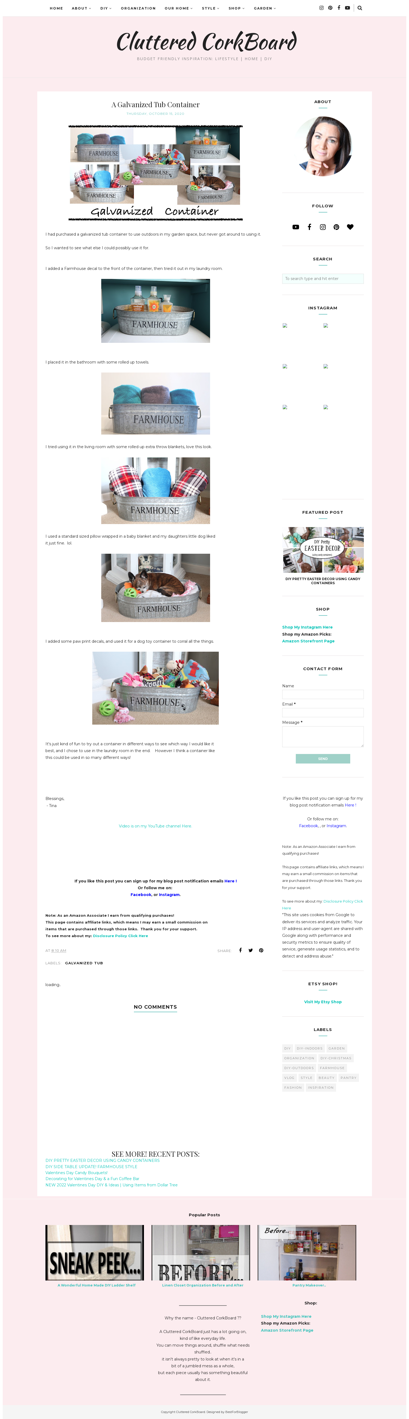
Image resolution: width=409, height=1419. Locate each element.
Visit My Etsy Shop (323, 1001)
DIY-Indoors (310, 1048)
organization (299, 1058)
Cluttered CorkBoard (204, 41)
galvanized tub (84, 963)
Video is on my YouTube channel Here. (155, 826)
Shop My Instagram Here (307, 627)
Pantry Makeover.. (309, 1285)
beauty (327, 1078)
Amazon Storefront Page (308, 641)
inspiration (321, 1087)
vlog (289, 1078)
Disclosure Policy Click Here (120, 936)
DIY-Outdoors (299, 1068)
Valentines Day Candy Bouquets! (76, 1172)
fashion (293, 1087)
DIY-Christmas (336, 1058)
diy (287, 1048)
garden (337, 1048)
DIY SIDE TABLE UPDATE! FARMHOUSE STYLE (91, 1166)
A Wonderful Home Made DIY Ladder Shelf (97, 1285)
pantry (349, 1078)
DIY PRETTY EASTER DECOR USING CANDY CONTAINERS (102, 1160)
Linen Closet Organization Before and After (203, 1285)
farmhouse (332, 1068)
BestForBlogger (236, 1412)
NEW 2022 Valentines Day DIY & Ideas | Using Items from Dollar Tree (111, 1185)
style (307, 1078)
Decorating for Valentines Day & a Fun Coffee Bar (92, 1178)
